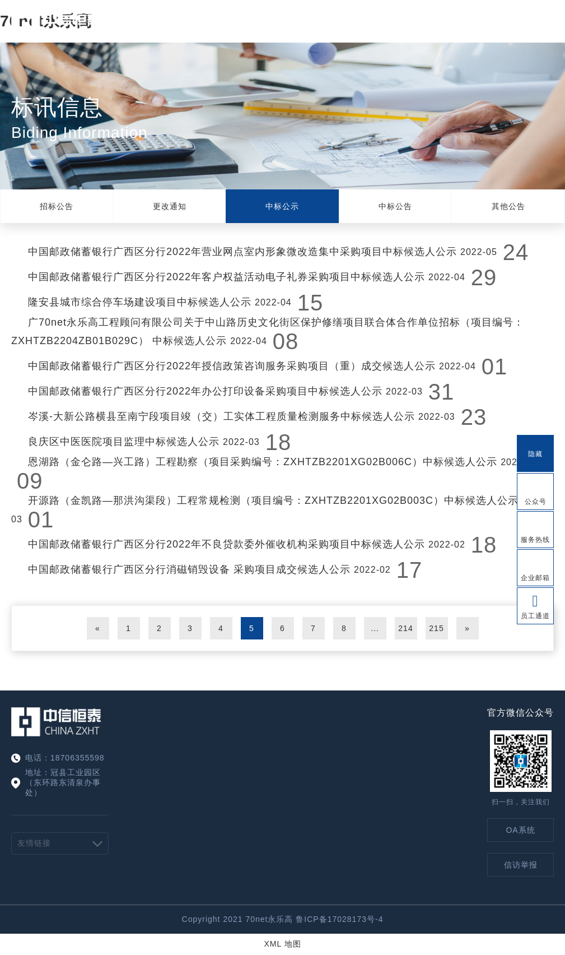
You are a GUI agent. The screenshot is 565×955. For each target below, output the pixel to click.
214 (405, 628)
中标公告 (395, 206)
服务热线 (535, 540)
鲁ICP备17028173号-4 (339, 919)
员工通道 (535, 616)
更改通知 (169, 206)
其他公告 (508, 206)
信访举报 (521, 864)
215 (436, 628)
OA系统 (520, 830)
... (375, 628)
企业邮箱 (535, 578)
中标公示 (282, 206)
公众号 (536, 502)
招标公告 (56, 206)
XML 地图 (282, 943)
